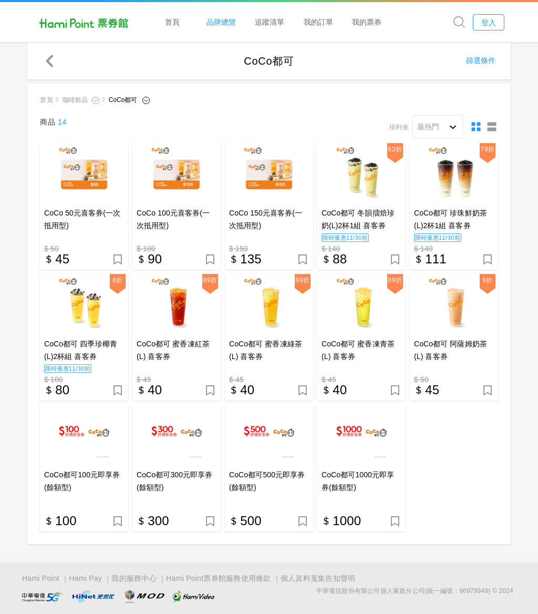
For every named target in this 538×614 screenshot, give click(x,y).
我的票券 (366, 22)
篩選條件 (480, 60)
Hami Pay (85, 578)
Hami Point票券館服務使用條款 (218, 578)
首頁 (172, 22)
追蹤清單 (269, 22)
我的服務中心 (134, 578)
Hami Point (40, 578)
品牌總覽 (221, 22)
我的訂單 (318, 22)
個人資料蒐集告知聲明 (318, 578)
